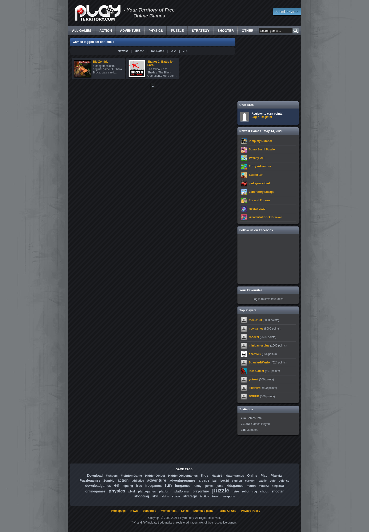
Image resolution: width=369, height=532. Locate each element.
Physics (155, 30)
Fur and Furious (259, 200)
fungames (182, 486)
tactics (204, 496)
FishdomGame (131, 475)
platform (165, 491)
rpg (255, 491)
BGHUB (254, 396)
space (176, 496)
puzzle (220, 490)
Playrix (276, 475)
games (209, 486)
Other (247, 30)
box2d (225, 480)
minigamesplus (259, 345)
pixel (131, 491)
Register (266, 117)
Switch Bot (256, 175)
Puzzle (177, 30)
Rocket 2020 (257, 208)
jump (220, 486)
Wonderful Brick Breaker (265, 217)
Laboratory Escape (261, 191)
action (122, 480)
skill (155, 496)
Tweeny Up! (256, 158)
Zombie (109, 480)
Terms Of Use (227, 510)
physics (117, 490)
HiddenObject (155, 475)
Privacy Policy (250, 510)
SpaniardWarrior (260, 362)
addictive (138, 480)
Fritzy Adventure (260, 166)
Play (264, 475)
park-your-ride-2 (259, 183)
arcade (204, 480)
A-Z (173, 51)
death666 (255, 354)
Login (255, 117)
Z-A (185, 51)
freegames (153, 486)
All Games (81, 30)
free (139, 486)
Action (105, 30)
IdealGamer (256, 371)
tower (216, 496)
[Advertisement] (268, 68)
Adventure (130, 30)
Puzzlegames (90, 480)
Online (252, 475)
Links (185, 510)
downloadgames (98, 486)
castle (263, 480)
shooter (278, 491)
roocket (254, 337)
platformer (181, 491)
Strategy (200, 30)
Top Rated (157, 51)
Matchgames (234, 475)
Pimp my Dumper (260, 141)
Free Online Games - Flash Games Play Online (97, 13)
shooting (141, 496)
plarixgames (147, 491)
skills (165, 496)
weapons (229, 496)
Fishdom (112, 475)
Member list (168, 510)
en (116, 485)
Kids (205, 475)
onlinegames (95, 491)
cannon (237, 480)
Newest (123, 51)
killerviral (255, 388)
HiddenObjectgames (183, 475)
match (251, 486)
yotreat (253, 379)
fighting (128, 486)
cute (273, 480)
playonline (201, 491)
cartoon (250, 480)
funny (197, 486)
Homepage (118, 510)
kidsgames (234, 486)
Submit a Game (286, 12)
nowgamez (256, 328)
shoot (264, 491)
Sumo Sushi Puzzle (262, 149)
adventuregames (182, 480)
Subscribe (149, 510)
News (134, 510)
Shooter (225, 30)
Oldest (139, 51)
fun (168, 485)
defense (284, 480)
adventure (156, 480)
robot (245, 491)
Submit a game (203, 510)
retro (236, 491)
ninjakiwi (278, 486)
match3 (264, 486)
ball (215, 480)
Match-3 (217, 475)
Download (95, 475)
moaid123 (255, 320)
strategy (190, 496)
